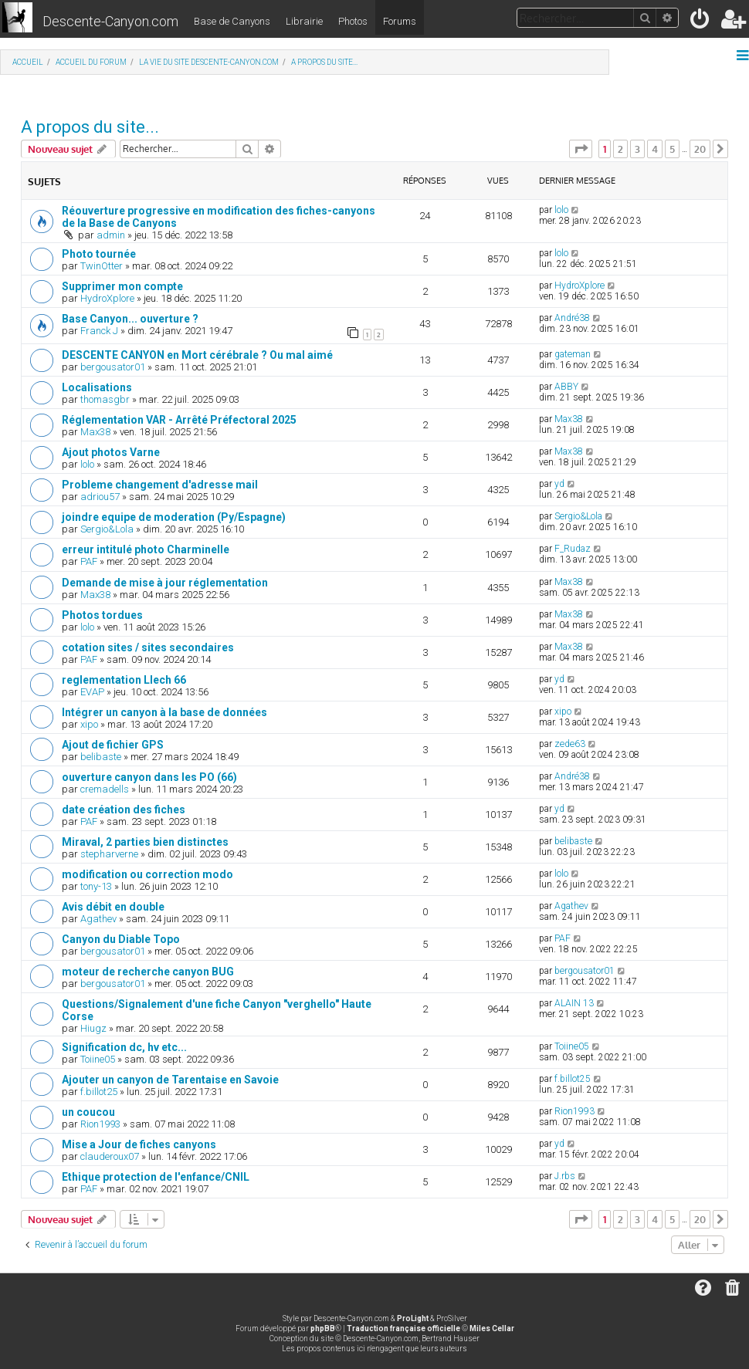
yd (559, 483)
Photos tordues (102, 615)
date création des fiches (123, 809)
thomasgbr (105, 399)
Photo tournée (99, 254)
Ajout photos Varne (111, 452)
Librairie (304, 21)
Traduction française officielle (403, 1328)
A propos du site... (90, 127)
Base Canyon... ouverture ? (130, 319)
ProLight (413, 1318)
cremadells (104, 789)
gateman (572, 354)
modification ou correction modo (147, 874)
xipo (89, 724)
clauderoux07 (109, 1156)
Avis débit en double (113, 907)
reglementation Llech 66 (124, 680)
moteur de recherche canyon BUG (148, 971)
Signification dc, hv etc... (124, 1047)
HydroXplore (107, 298)
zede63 (569, 744)
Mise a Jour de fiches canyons (139, 1144)
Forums (399, 21)
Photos (353, 21)
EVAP (92, 692)
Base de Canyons (232, 21)
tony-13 (96, 886)
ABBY (566, 386)
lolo (561, 210)
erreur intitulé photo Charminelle (145, 549)
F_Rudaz (572, 548)
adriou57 (100, 496)
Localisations (97, 387)
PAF (88, 561)
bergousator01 (112, 367)
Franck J (99, 330)
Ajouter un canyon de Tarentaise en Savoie (170, 1079)
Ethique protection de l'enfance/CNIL (155, 1177)
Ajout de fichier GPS (113, 745)
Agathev (98, 918)
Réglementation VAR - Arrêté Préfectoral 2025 (179, 420)
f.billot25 (98, 1091)
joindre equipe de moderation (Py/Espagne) (174, 517)
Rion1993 (100, 1124)
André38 (572, 318)
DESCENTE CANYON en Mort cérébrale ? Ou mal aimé (197, 355)
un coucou (88, 1112)
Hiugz (93, 1028)
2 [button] (620, 149)
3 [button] (637, 149)
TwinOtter (101, 266)
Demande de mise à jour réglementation (165, 582)
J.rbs (564, 1176)
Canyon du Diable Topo (121, 939)
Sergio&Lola (107, 529)
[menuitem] (700, 21)
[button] (580, 149)
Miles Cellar (491, 1328)
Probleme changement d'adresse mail (160, 484)
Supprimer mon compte (122, 286)
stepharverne (109, 854)
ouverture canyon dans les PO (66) (149, 777)
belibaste (100, 756)
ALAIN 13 (574, 1003)
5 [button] (672, 149)
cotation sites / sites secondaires (148, 647)
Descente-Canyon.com (110, 21)
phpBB (322, 1328)
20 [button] (700, 149)
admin (111, 235)
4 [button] (655, 149)
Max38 (95, 432)
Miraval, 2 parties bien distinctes (145, 842)
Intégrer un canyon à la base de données (164, 712)
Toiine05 (97, 1059)
